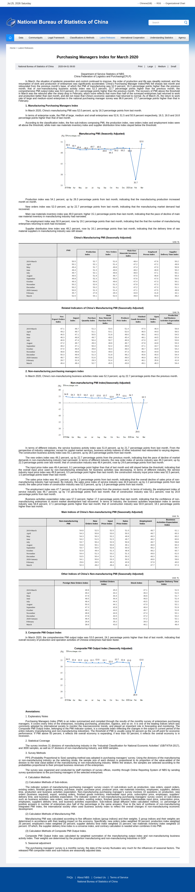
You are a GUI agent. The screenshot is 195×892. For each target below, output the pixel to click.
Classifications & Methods (82, 37)
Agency (182, 37)
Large (150, 66)
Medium (162, 66)
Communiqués (36, 37)
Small (173, 66)
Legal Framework (56, 37)
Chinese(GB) (146, 3)
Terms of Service (119, 877)
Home (13, 48)
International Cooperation (133, 37)
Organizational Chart (175, 3)
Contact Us (100, 877)
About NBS (83, 877)
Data (21, 37)
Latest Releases (107, 37)
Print (140, 66)
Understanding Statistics (161, 37)
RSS (159, 3)
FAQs (70, 877)
